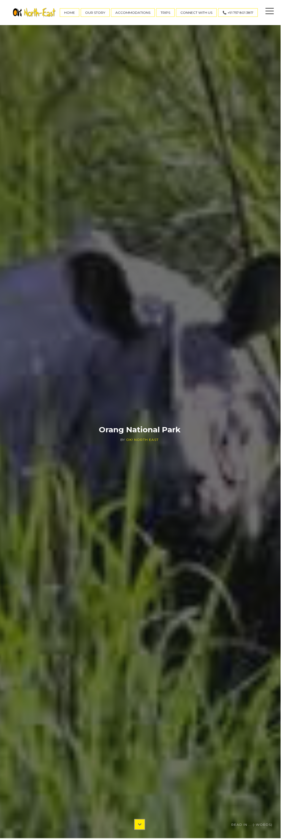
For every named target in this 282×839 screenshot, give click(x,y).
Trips (165, 12)
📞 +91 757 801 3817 (238, 12)
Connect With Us (196, 12)
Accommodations (132, 12)
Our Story (95, 12)
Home (69, 12)
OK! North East (142, 440)
